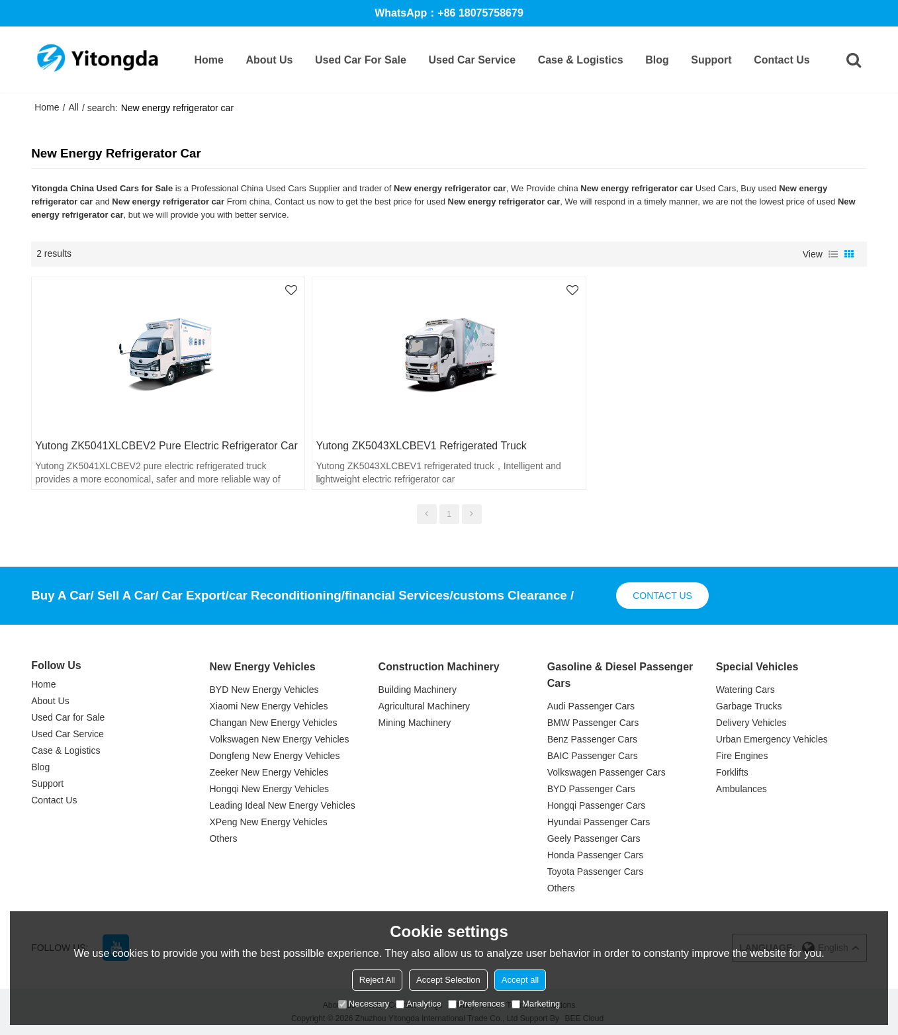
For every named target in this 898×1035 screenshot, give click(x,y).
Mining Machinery (415, 722)
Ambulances (741, 789)
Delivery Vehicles (751, 722)
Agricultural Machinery (425, 706)
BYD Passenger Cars (591, 789)
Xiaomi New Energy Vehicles (268, 706)
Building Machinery (418, 689)
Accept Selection (448, 980)
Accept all (520, 980)
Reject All (377, 980)
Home (208, 60)
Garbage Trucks (749, 706)
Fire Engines (742, 755)
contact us (662, 595)
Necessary (363, 1004)
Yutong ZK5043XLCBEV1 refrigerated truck (421, 445)
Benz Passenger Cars (592, 739)
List (833, 254)
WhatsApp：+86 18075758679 (449, 13)
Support (711, 60)
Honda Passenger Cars (595, 855)
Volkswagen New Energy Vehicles (279, 739)
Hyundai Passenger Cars (599, 822)
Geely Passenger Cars (594, 838)
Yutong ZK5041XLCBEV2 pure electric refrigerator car (166, 445)
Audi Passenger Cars (591, 706)
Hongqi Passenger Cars (596, 805)
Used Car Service (472, 60)
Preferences (476, 1004)
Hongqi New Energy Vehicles (269, 789)
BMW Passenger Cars (593, 722)
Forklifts (732, 772)
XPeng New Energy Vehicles (268, 822)
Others (223, 838)
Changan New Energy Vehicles (273, 722)
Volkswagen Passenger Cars (606, 772)
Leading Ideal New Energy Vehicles (282, 805)
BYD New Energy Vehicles (263, 689)
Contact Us (781, 60)
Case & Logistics (580, 60)
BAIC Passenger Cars (592, 755)
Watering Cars (745, 689)
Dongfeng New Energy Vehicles (274, 755)
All (73, 107)
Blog (657, 60)
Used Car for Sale (360, 60)
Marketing (536, 1004)
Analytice (418, 1004)
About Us (269, 60)
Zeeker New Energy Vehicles (268, 772)
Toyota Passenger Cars (595, 871)
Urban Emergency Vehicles (772, 739)
